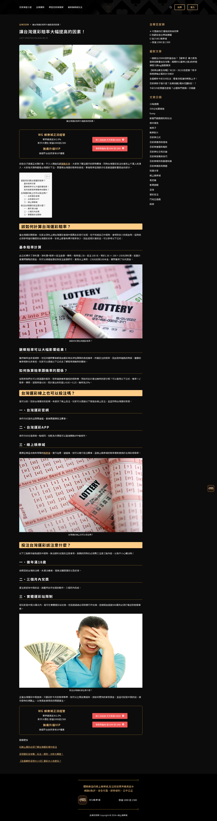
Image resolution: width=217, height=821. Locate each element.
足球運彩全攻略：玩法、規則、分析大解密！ (41, 754)
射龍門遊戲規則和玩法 (161, 118)
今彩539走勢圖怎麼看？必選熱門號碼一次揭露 (172, 88)
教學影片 (154, 132)
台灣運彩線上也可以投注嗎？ (34, 193)
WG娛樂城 (95, 799)
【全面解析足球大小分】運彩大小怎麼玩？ (40, 761)
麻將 (152, 204)
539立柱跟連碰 (157, 108)
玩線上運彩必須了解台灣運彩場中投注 (38, 747)
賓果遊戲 (154, 185)
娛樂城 (47, 452)
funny (152, 113)
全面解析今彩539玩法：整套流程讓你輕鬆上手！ (174, 78)
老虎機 (153, 180)
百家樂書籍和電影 (158, 146)
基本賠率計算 (30, 183)
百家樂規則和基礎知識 (161, 161)
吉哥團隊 (40, 7)
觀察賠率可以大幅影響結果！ (36, 186)
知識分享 (154, 170)
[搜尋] (171, 7)
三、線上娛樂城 (31, 202)
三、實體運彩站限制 (32, 214)
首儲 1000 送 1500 (161, 42)
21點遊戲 (154, 104)
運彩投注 (154, 194)
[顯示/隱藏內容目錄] (46, 176)
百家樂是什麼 (25, 7)
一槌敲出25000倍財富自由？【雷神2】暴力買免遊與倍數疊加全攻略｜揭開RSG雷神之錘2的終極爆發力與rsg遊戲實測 (173, 61)
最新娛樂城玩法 (75, 7)
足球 (152, 189)
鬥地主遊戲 (155, 199)
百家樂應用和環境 (158, 142)
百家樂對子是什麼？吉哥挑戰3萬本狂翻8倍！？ (173, 83)
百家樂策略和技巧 (158, 156)
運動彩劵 (65, 163)
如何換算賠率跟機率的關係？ (36, 189)
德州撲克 (154, 123)
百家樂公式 (155, 137)
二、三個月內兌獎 (31, 211)
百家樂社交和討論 (158, 151)
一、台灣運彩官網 (31, 196)
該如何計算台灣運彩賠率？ (33, 180)
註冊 (180, 7)
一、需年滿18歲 (31, 208)
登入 (193, 7)
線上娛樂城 (155, 175)
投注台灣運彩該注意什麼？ (33, 205)
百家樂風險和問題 (158, 166)
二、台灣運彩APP (31, 199)
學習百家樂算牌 (56, 7)
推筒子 (153, 127)
